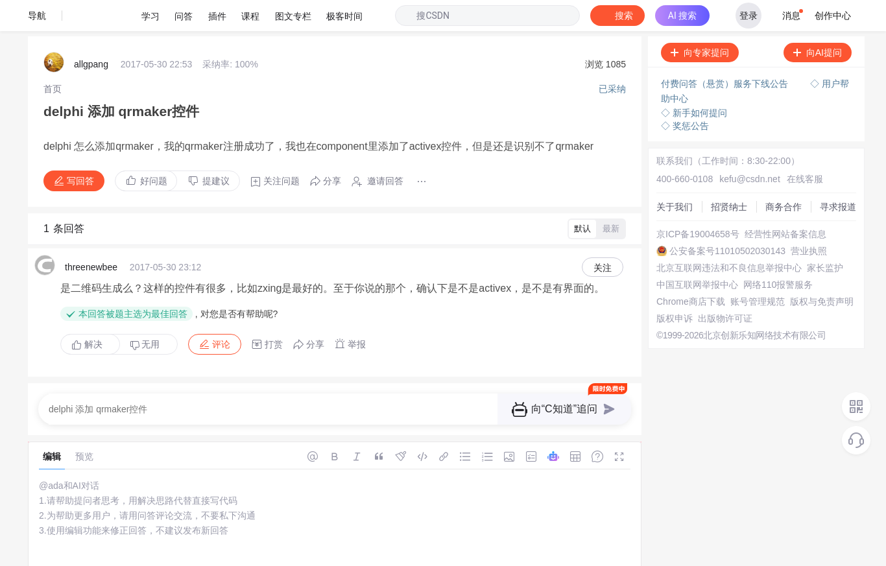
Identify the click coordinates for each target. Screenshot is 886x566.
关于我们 (666, 141)
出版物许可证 (675, 328)
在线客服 (783, 129)
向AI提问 (817, 21)
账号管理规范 (675, 293)
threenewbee (91, 225)
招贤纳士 (666, 153)
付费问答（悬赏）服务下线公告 (726, 52)
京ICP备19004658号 (689, 188)
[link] (52, 55)
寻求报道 (666, 176)
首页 (52, 55)
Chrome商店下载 (682, 281)
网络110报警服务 (682, 270)
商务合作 (666, 164)
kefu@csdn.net (734, 129)
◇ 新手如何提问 (694, 78)
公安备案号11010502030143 (706, 211)
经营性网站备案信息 (689, 200)
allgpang (91, 32)
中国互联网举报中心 (689, 258)
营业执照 (666, 223)
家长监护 (666, 246)
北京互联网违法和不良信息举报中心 (720, 235)
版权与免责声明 (680, 305)
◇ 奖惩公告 (685, 91)
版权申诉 (666, 316)
